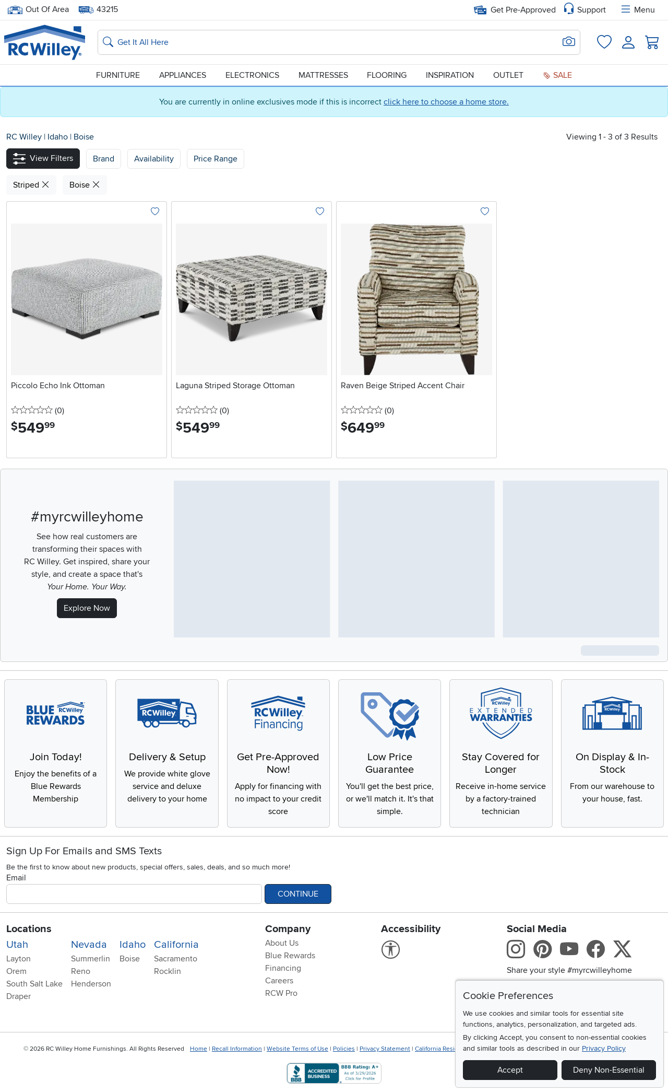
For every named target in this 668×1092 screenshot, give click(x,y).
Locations (29, 929)
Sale (557, 75)
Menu (637, 10)
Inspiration (450, 75)
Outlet (508, 75)
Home (198, 1049)
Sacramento (175, 959)
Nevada (89, 944)
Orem (16, 971)
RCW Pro (281, 993)
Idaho (58, 137)
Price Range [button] (215, 159)
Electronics (252, 75)
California (176, 944)
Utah (17, 944)
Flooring (387, 75)
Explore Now (87, 608)
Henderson (91, 984)
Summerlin (90, 959)
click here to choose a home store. (446, 102)
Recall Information (237, 1049)
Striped (31, 185)
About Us (282, 943)
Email (16, 878)
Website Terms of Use (297, 1049)
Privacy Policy (604, 1048)
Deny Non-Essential (609, 1070)
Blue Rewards (290, 955)
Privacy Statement (385, 1049)
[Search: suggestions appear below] (339, 42)
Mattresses (323, 75)
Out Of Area (38, 9)
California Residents (443, 1049)
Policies (344, 1049)
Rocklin (167, 971)
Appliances (182, 75)
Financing (283, 968)
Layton (18, 959)
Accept (510, 1070)
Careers (279, 980)
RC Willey (24, 137)
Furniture (118, 75)
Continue (298, 894)
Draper (18, 996)
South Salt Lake (34, 984)
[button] (43, 158)
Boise (84, 137)
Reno (80, 971)
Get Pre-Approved (515, 10)
